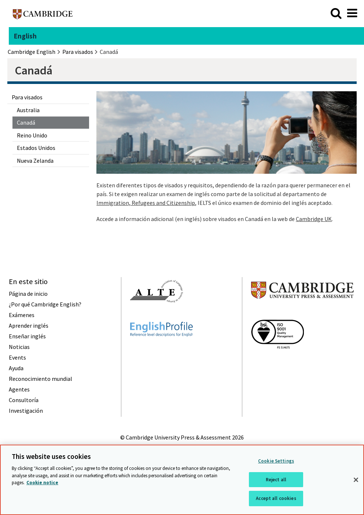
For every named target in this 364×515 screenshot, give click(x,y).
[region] (182, 480)
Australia (28, 110)
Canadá (26, 122)
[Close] (356, 480)
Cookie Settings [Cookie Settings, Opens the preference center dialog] (276, 461)
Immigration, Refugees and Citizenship (145, 202)
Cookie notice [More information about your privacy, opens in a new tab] (42, 482)
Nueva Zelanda (35, 160)
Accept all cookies (276, 498)
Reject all (276, 480)
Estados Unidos (36, 147)
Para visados (27, 97)
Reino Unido (32, 135)
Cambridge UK (314, 218)
